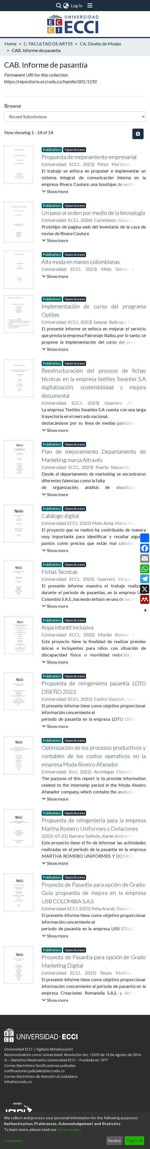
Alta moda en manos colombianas (81, 261)
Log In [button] (77, 5)
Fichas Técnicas (60, 571)
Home (10, 43)
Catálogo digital (60, 515)
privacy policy (68, 1129)
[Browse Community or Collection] (75, 116)
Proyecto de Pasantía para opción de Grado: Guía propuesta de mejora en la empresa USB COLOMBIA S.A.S (94, 892)
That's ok (134, 1140)
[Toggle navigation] (89, 5)
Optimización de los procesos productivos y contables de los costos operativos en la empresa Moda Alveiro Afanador (94, 755)
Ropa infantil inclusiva (67, 627)
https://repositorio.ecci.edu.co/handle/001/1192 (50, 81)
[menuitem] (66, 5)
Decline (114, 1140)
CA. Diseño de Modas (100, 43)
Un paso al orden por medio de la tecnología (93, 212)
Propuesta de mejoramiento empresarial (89, 156)
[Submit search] (59, 5)
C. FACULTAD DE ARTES (48, 43)
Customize (13, 1140)
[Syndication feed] (138, 134)
